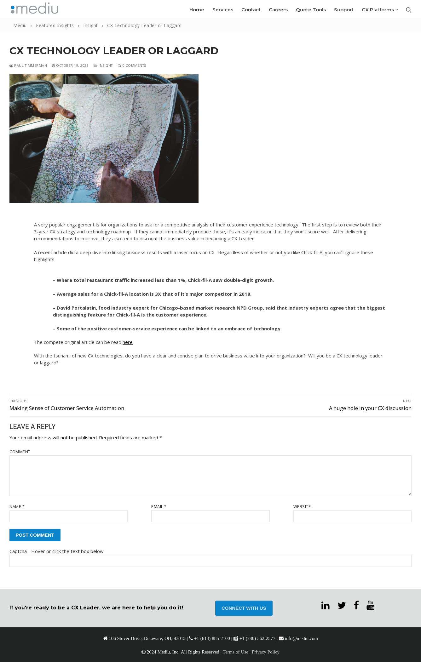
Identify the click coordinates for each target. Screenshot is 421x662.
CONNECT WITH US (244, 608)
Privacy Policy (266, 651)
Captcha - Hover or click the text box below (56, 551)
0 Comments (132, 65)
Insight (103, 65)
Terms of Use (235, 651)
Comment (20, 451)
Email (159, 506)
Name (17, 506)
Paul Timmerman (28, 65)
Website (302, 506)
